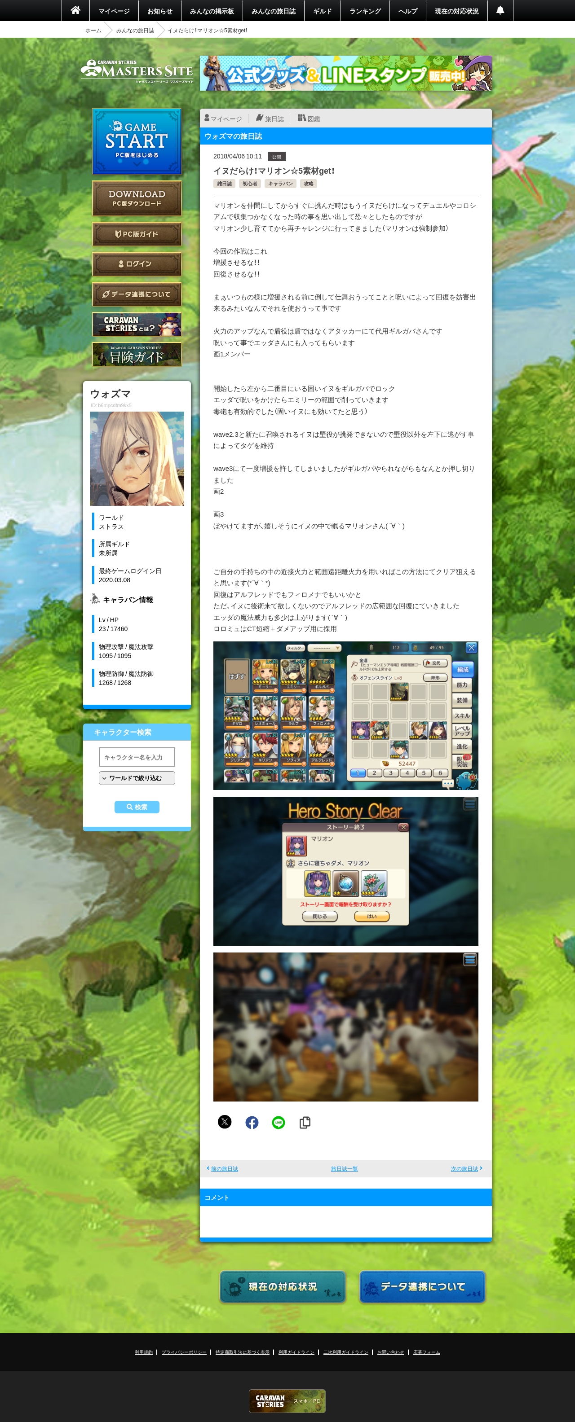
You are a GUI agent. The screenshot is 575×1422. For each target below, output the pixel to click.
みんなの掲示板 (212, 10)
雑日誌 (224, 183)
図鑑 (314, 118)
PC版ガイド (137, 234)
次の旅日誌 (464, 1168)
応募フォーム (426, 1351)
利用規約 (144, 1351)
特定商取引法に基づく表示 (243, 1351)
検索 (141, 807)
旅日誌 (274, 118)
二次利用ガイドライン (345, 1351)
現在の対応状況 (457, 10)
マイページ (114, 10)
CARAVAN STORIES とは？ (137, 324)
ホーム (93, 30)
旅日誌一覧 (344, 1168)
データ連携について (137, 294)
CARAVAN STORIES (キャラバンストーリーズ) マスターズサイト (137, 71)
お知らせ (159, 10)
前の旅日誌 (224, 1168)
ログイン (137, 264)
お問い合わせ (390, 1351)
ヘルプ (407, 10)
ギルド (322, 10)
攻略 (309, 183)
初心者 (250, 183)
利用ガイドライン (296, 1351)
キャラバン (280, 183)
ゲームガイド (137, 354)
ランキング (365, 10)
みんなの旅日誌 (274, 10)
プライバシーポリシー (184, 1351)
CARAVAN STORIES (287, 1401)
